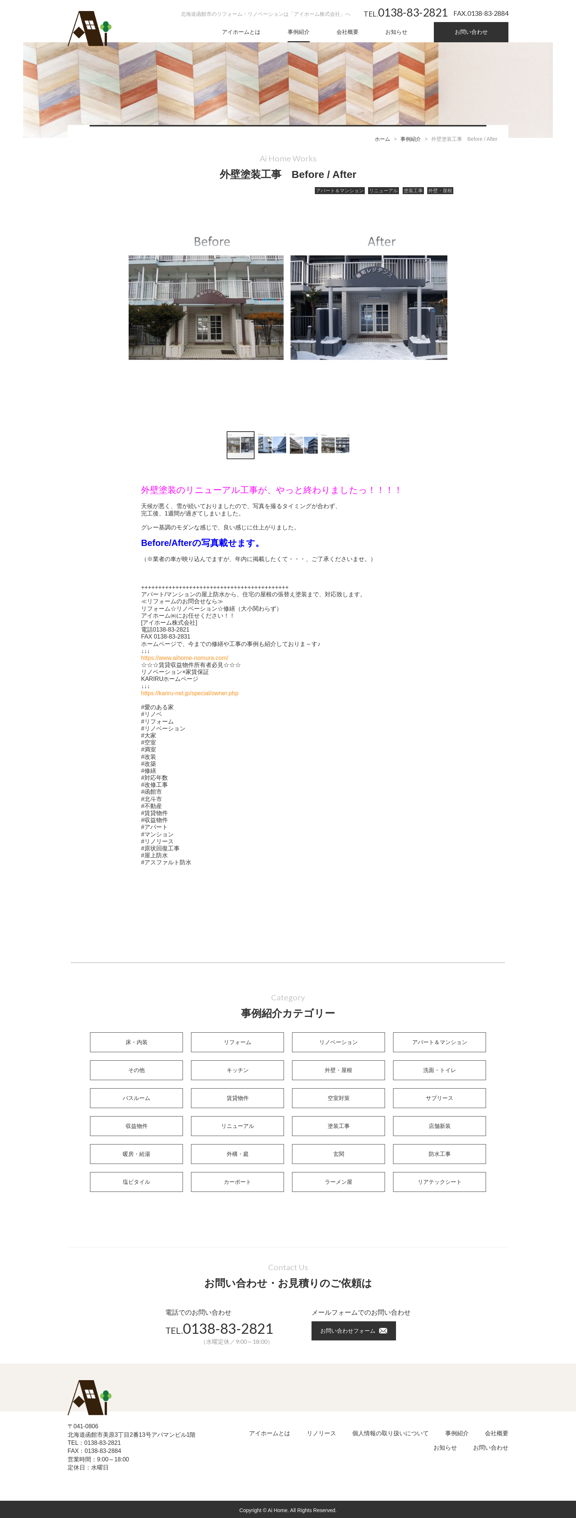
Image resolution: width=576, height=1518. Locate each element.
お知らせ (396, 32)
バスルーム (136, 1098)
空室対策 (339, 1098)
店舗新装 (440, 1126)
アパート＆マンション (340, 190)
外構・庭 (238, 1154)
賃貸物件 (238, 1098)
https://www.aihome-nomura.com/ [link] (184, 658)
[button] (444, 310)
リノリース (321, 1433)
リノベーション (338, 1042)
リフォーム (237, 1042)
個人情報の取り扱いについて (390, 1433)
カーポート (237, 1182)
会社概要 (347, 32)
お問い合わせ (471, 32)
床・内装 (137, 1042)
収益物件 (137, 1126)
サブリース (439, 1098)
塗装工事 (413, 190)
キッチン (238, 1070)
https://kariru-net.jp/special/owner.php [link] (189, 693)
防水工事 (440, 1154)
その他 (136, 1070)
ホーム (382, 139)
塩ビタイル (136, 1182)
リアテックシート (440, 1182)
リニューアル (383, 190)
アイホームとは (241, 32)
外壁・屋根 (440, 190)
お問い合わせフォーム (347, 1331)
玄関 (338, 1154)
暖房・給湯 (136, 1154)
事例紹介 (299, 32)
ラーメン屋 (338, 1182)
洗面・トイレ (439, 1070)
